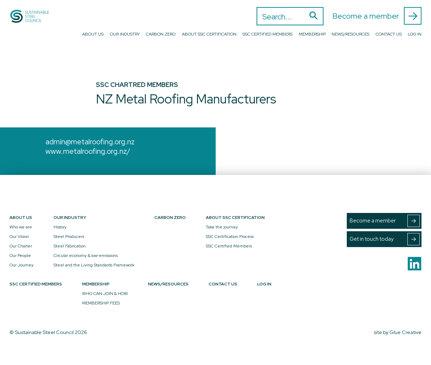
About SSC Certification (209, 34)
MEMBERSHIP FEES (101, 303)
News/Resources (350, 34)
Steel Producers (69, 236)
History (60, 227)
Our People (20, 255)
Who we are (21, 227)
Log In (414, 34)
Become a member (376, 16)
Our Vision (19, 236)
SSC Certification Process (230, 236)
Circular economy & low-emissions (86, 255)
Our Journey (21, 265)
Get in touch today (385, 239)
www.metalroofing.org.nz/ (87, 151)
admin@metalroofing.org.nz (90, 141)
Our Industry (125, 34)
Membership (312, 34)
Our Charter (21, 246)
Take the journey (222, 227)
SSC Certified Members (267, 34)
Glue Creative (405, 332)
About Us (93, 34)
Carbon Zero (161, 34)
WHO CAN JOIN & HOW (105, 293)
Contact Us (389, 34)
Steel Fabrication (70, 246)
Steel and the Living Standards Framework (94, 265)
